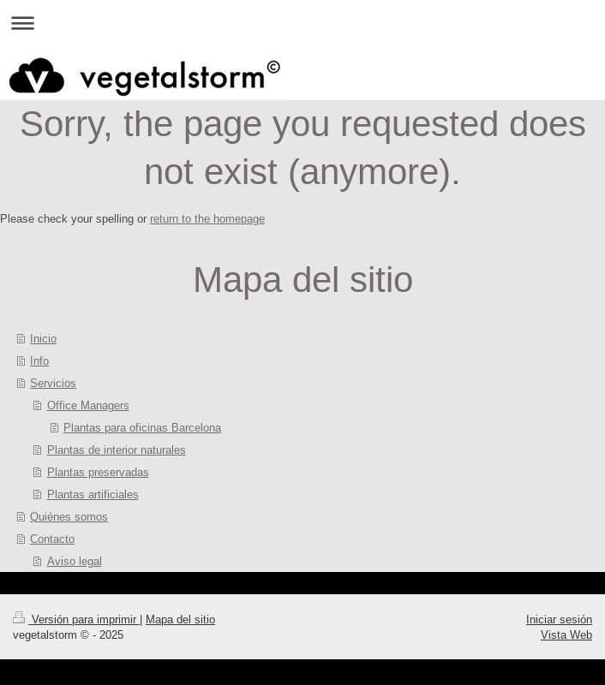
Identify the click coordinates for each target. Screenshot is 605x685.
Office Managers (88, 405)
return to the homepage (207, 218)
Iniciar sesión (559, 619)
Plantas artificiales (93, 494)
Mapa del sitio (180, 619)
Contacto (52, 538)
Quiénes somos (69, 516)
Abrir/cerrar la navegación (302, 22)
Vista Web (566, 634)
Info (39, 360)
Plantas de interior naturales (116, 449)
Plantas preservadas (98, 472)
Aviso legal (74, 561)
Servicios (53, 383)
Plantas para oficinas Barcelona (142, 427)
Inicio (43, 338)
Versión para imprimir (76, 619)
